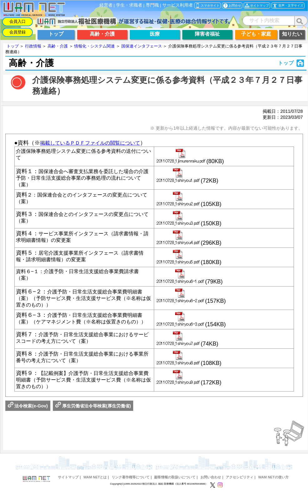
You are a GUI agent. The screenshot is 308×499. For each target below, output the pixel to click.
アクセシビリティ (239, 481)
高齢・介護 (58, 46)
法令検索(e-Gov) (28, 409)
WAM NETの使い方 (273, 481)
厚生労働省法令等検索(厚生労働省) (93, 409)
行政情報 (33, 46)
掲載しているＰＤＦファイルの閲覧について (90, 143)
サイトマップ (68, 481)
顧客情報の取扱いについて (174, 481)
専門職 (152, 5)
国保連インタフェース (141, 46)
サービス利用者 (177, 5)
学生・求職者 (129, 5)
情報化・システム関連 (94, 46)
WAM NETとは (95, 481)
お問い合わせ (210, 481)
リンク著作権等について (130, 481)
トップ (13, 46)
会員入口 (17, 21)
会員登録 (17, 32)
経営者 (106, 5)
